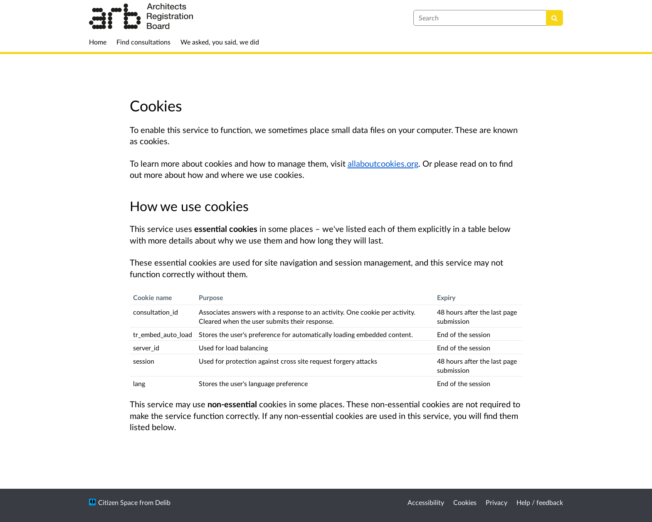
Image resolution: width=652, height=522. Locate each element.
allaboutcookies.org (383, 163)
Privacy (496, 502)
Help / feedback (539, 502)
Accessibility (426, 502)
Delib (162, 502)
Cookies (465, 502)
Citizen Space (118, 502)
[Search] (554, 18)
